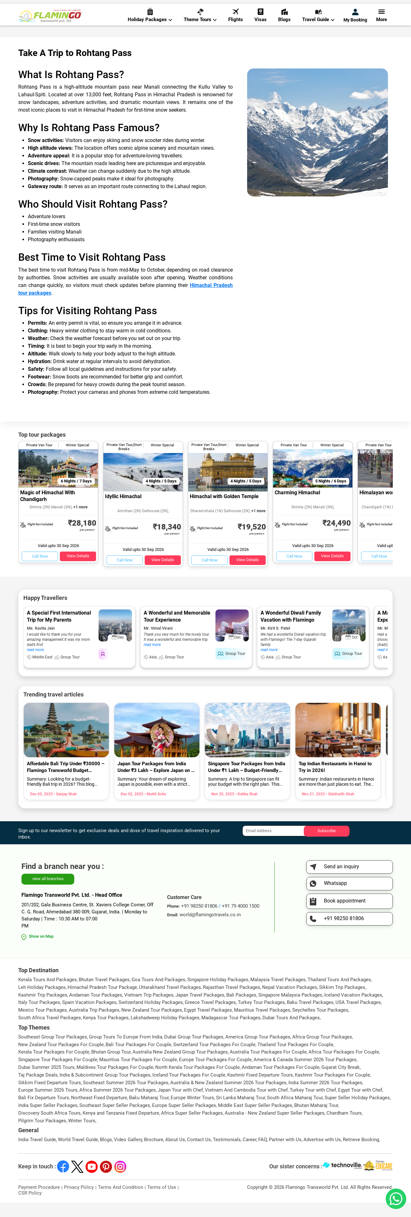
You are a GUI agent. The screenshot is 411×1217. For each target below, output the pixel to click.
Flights (235, 26)
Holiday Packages (150, 26)
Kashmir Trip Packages (42, 1009)
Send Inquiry (379, 6)
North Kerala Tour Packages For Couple (197, 1082)
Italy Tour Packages (39, 1017)
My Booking (355, 26)
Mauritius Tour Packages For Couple (138, 1074)
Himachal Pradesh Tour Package (102, 1002)
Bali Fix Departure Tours (43, 1112)
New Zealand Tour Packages (151, 1024)
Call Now (40, 570)
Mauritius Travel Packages (262, 1024)
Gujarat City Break (340, 1082)
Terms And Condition (120, 1202)
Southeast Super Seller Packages (114, 1120)
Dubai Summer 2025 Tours (46, 1082)
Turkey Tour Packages (261, 1017)
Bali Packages (241, 1009)
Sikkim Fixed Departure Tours (49, 1097)
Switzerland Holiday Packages (150, 1017)
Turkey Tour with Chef (313, 1104)
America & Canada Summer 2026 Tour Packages (305, 1074)
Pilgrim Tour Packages (42, 1135)
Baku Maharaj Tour (149, 1112)
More (381, 26)
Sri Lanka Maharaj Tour (240, 1112)
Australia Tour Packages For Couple (268, 1066)
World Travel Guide (78, 1154)
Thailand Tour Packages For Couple (295, 1059)
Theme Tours (200, 26)
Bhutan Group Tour (111, 1066)
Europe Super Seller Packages (184, 1120)
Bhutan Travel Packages (104, 994)
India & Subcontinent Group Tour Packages (105, 1089)
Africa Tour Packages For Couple (344, 1066)
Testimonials (227, 1154)
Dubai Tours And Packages (291, 1032)
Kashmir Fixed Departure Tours (260, 1089)
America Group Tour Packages (257, 1051)
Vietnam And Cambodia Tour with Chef (246, 1104)
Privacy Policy (79, 1202)
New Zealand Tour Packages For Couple (61, 1059)
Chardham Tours (344, 1127)
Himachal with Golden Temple (224, 511)
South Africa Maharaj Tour (295, 1112)
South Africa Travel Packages (49, 1032)
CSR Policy (30, 1207)
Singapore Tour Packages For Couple (57, 1074)
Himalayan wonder (381, 507)
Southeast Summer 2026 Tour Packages (125, 1097)
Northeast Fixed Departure (99, 1112)
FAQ (262, 1154)
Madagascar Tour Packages (231, 1032)
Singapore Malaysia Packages (290, 1009)
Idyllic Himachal (123, 511)
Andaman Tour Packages (95, 1009)
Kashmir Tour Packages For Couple (332, 1089)
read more (35, 664)
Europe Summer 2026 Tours (47, 1104)
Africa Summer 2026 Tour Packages (117, 1104)
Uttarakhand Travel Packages (170, 1002)
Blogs (284, 26)
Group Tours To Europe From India (125, 1051)
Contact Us (199, 1154)
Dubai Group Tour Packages (193, 1051)
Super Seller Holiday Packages (357, 1112)
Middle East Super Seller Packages (255, 1120)
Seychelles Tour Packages (320, 1024)
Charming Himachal (297, 507)
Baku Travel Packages (310, 1017)
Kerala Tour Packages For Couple (53, 1066)
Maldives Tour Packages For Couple (115, 1082)
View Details (78, 570)
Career (249, 1154)
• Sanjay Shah (65, 808)
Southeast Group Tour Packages (52, 1051)
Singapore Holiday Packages (217, 994)
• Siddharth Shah (339, 808)
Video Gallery (128, 1154)
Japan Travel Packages (199, 1009)
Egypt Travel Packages (208, 1024)
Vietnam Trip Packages (148, 1009)
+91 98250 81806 (274, 7)
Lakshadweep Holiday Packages (165, 1032)
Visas (260, 26)
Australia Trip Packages (94, 1024)
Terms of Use (161, 1202)
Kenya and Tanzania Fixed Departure (121, 1127)
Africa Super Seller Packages (192, 1127)
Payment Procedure (39, 1202)
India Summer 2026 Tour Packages (325, 1097)
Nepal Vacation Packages (289, 1002)
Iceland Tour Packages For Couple (188, 1089)
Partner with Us (285, 1154)
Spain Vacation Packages (89, 1017)
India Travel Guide (37, 1154)
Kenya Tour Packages (106, 1032)
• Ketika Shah (246, 808)
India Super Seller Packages (47, 1120)
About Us (175, 1154)
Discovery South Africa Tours (49, 1127)
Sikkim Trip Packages (342, 1002)
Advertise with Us (322, 1154)
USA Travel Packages (358, 1017)
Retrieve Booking (361, 1154)
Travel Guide (318, 26)
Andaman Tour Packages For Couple (280, 1082)
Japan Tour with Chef (180, 1104)
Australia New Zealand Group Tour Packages (180, 1066)
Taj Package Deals (38, 1089)
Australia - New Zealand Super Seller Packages (275, 1127)
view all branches (48, 893)
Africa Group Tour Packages (322, 1051)
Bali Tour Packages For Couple (138, 1059)
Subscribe (327, 845)
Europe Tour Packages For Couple (215, 1074)
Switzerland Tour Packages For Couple (214, 1059)
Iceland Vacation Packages (353, 1009)
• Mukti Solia (154, 808)
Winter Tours (81, 1135)
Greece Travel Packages (210, 1017)
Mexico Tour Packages (42, 1024)
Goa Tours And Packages (158, 994)
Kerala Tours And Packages (47, 994)
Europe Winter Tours (192, 1112)
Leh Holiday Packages (42, 1002)
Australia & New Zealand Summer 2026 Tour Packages (228, 1097)
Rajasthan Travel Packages (231, 1002)
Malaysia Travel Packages (278, 994)
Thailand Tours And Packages (339, 994)
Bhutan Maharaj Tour (316, 1120)
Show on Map (41, 950)
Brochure (153, 1154)
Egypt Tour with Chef (360, 1104)
